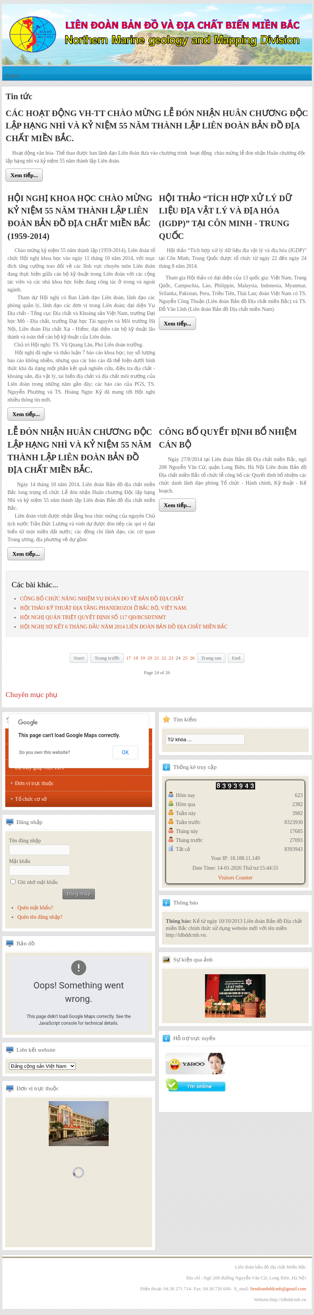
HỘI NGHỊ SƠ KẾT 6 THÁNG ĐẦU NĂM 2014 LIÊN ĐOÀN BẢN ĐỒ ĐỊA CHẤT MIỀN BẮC (123, 627)
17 (128, 658)
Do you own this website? (44, 752)
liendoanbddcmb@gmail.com (278, 1288)
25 (185, 658)
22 (163, 658)
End (236, 658)
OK (125, 752)
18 (135, 658)
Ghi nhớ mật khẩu (38, 882)
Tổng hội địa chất (42, 1066)
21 (156, 658)
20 (149, 658)
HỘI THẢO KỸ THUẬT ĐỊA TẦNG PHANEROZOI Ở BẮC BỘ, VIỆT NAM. (103, 608)
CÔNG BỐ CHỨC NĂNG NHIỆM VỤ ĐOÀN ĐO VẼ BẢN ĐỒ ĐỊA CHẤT (102, 599)
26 (192, 658)
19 (142, 658)
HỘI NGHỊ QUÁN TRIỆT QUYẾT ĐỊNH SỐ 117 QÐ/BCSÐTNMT (93, 617)
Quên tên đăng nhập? (39, 917)
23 (171, 658)
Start (79, 658)
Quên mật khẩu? (35, 907)
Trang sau (211, 658)
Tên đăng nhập (25, 840)
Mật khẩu (19, 861)
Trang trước (107, 658)
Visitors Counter (235, 878)
